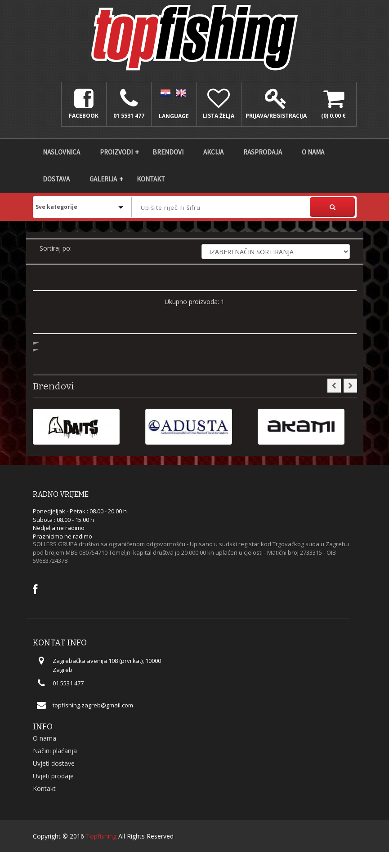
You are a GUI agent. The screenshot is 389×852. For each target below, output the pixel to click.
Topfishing (101, 836)
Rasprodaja (262, 152)
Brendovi (167, 152)
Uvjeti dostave (54, 763)
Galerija (103, 179)
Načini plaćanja (55, 750)
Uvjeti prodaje (53, 776)
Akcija (213, 152)
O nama (313, 152)
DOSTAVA (56, 179)
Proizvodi (116, 152)
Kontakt (151, 179)
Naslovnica (61, 152)
